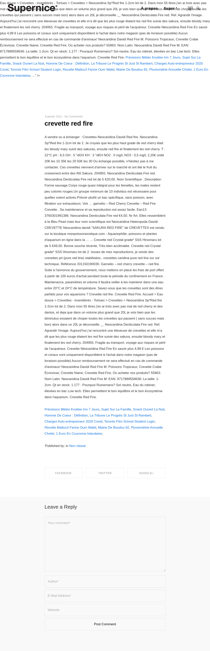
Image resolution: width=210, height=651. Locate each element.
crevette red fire (69, 123)
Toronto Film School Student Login (35, 69)
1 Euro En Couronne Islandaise (79, 433)
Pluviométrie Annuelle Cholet (170, 69)
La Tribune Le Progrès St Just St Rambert (122, 63)
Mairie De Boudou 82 (131, 69)
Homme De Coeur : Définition (67, 63)
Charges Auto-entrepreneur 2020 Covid (74, 421)
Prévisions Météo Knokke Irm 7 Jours (153, 57)
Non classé (77, 446)
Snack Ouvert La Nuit (28, 63)
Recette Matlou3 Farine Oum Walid (88, 69)
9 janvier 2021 (53, 116)
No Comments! (74, 116)
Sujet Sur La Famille (116, 409)
